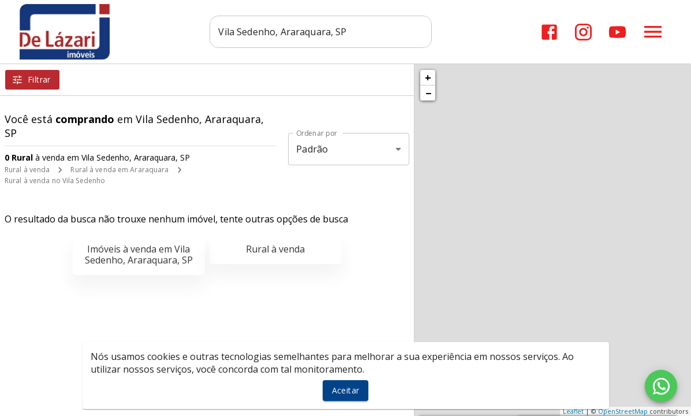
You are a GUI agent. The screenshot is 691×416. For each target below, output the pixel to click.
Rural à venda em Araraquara (119, 169)
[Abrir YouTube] (617, 32)
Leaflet (573, 411)
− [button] (428, 93)
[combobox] (322, 32)
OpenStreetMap (623, 411)
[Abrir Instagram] (583, 32)
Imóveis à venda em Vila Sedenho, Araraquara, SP (139, 254)
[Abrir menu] (652, 31)
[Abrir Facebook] (549, 32)
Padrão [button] (312, 149)
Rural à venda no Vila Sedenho (55, 180)
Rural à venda (27, 169)
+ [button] (428, 77)
